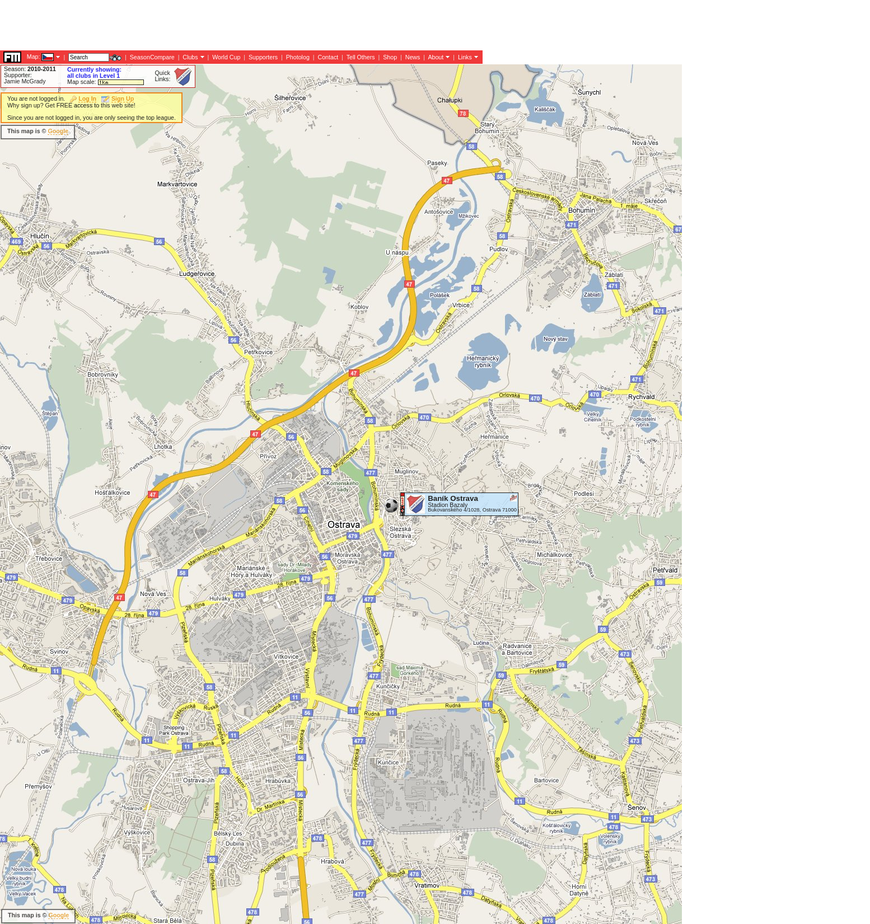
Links (465, 57)
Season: (30, 68)
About (435, 57)
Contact (327, 57)
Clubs (190, 57)
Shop (390, 57)
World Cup (226, 57)
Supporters (263, 57)
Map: (33, 56)
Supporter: (18, 75)
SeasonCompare (152, 57)
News (412, 57)
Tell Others (361, 57)
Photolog (298, 57)
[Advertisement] (204, 25)
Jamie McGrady (25, 81)
